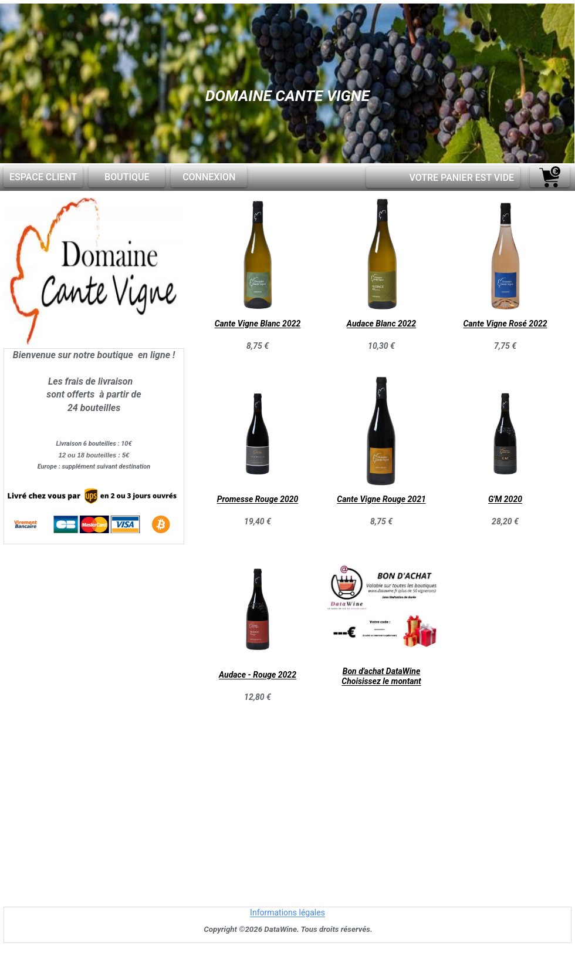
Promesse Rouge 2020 (258, 499)
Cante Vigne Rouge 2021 (381, 499)
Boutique (126, 177)
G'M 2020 (505, 499)
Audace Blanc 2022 (381, 324)
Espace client (43, 177)
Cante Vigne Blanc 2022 (258, 324)
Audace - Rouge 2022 (257, 675)
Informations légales (287, 913)
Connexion (208, 177)
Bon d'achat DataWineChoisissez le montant (381, 676)
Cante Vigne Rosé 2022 (505, 324)
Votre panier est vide (461, 177)
